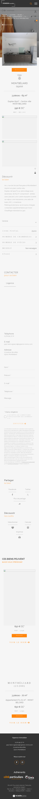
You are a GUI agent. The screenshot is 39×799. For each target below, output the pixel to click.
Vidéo (19, 75)
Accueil (4, 15)
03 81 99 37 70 (9, 336)
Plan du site (10, 789)
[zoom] (19, 117)
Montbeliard (6, 16)
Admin (29, 789)
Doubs (20, 15)
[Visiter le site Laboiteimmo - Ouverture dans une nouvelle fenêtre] (19, 794)
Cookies (28, 791)
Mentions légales (21, 789)
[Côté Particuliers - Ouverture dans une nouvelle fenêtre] (13, 778)
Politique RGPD (20, 791)
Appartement (17, 16)
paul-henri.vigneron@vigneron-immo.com (18, 344)
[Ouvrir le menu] (36, 3)
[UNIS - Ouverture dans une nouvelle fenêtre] (29, 778)
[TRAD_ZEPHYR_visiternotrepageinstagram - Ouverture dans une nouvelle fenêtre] (22, 762)
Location (12, 15)
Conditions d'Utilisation (13, 463)
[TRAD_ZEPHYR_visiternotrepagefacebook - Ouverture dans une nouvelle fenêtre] (17, 762)
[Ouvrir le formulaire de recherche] (31, 3)
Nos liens (11, 791)
